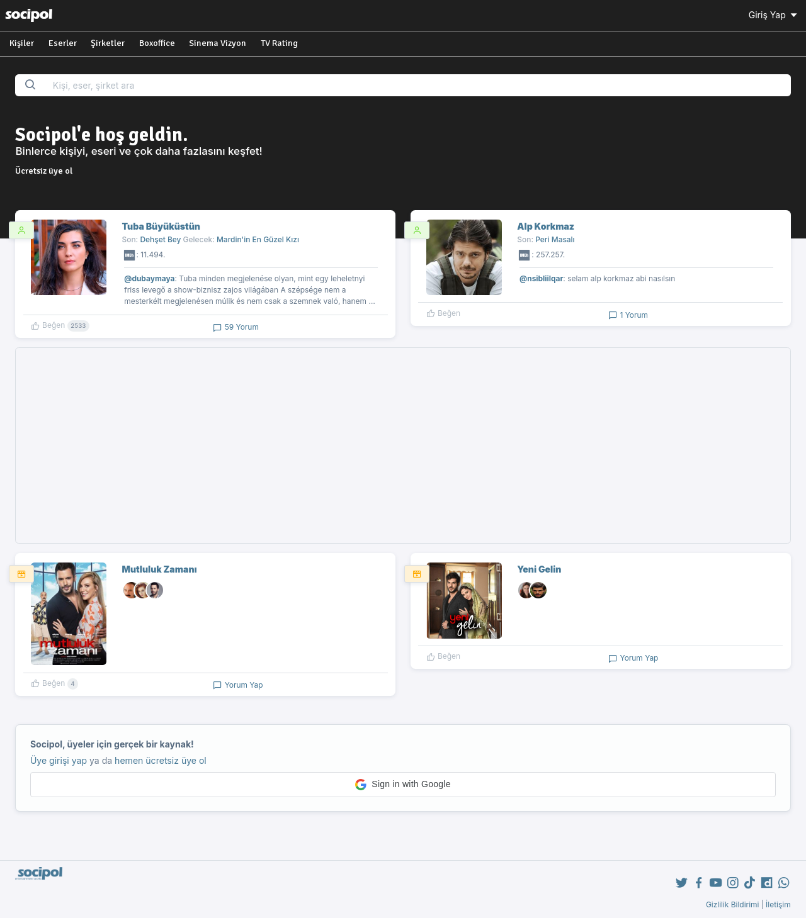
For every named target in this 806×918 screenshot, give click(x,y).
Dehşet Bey (160, 239)
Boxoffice (157, 43)
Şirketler (108, 43)
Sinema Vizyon (217, 43)
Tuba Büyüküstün (161, 226)
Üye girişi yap (58, 760)
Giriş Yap (774, 14)
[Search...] (418, 85)
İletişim (778, 904)
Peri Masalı (554, 239)
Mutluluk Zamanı (159, 569)
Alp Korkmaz (545, 226)
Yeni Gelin (539, 569)
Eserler (62, 43)
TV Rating (279, 43)
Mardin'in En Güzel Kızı (258, 239)
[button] (403, 784)
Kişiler (21, 43)
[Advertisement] (403, 445)
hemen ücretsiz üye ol (161, 760)
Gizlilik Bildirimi (732, 904)
